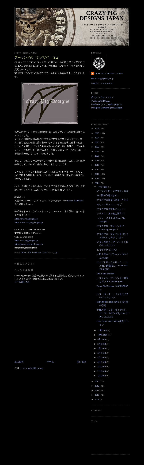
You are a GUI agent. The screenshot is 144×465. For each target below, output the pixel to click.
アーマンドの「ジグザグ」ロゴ (112, 191)
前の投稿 (81, 361)
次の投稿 (19, 361)
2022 (97, 146)
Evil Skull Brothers (105, 273)
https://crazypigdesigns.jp (26, 218)
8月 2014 (102, 344)
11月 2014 (102, 330)
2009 (97, 399)
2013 (97, 381)
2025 (97, 133)
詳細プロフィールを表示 (101, 83)
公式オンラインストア (102, 97)
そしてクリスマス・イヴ (109, 204)
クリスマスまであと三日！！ (111, 213)
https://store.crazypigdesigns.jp (28, 222)
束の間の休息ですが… (108, 195)
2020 (97, 155)
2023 (97, 142)
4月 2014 (102, 362)
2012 (97, 385)
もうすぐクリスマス (107, 249)
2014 (97, 183)
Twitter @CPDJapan (100, 101)
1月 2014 (102, 375)
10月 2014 (102, 335)
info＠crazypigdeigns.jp (102, 38)
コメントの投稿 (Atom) (31, 368)
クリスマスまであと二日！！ (111, 209)
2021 (97, 151)
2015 (97, 178)
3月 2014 (102, 366)
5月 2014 (102, 357)
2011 (97, 390)
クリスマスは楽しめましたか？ (112, 200)
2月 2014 (102, 371)
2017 (97, 169)
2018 (97, 165)
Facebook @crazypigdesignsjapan (106, 104)
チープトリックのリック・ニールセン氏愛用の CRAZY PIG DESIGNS (112, 265)
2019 (97, 160)
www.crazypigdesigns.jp (102, 78)
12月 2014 (102, 187)
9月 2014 (102, 339)
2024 (97, 137)
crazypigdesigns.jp (102, 36)
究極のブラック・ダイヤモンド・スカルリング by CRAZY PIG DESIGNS (112, 313)
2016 (97, 174)
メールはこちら (22, 282)
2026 (97, 128)
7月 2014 (102, 348)
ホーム (50, 361)
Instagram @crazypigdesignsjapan (106, 107)
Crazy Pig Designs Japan (102, 15)
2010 (97, 395)
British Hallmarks (75, 200)
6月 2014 (102, 353)
